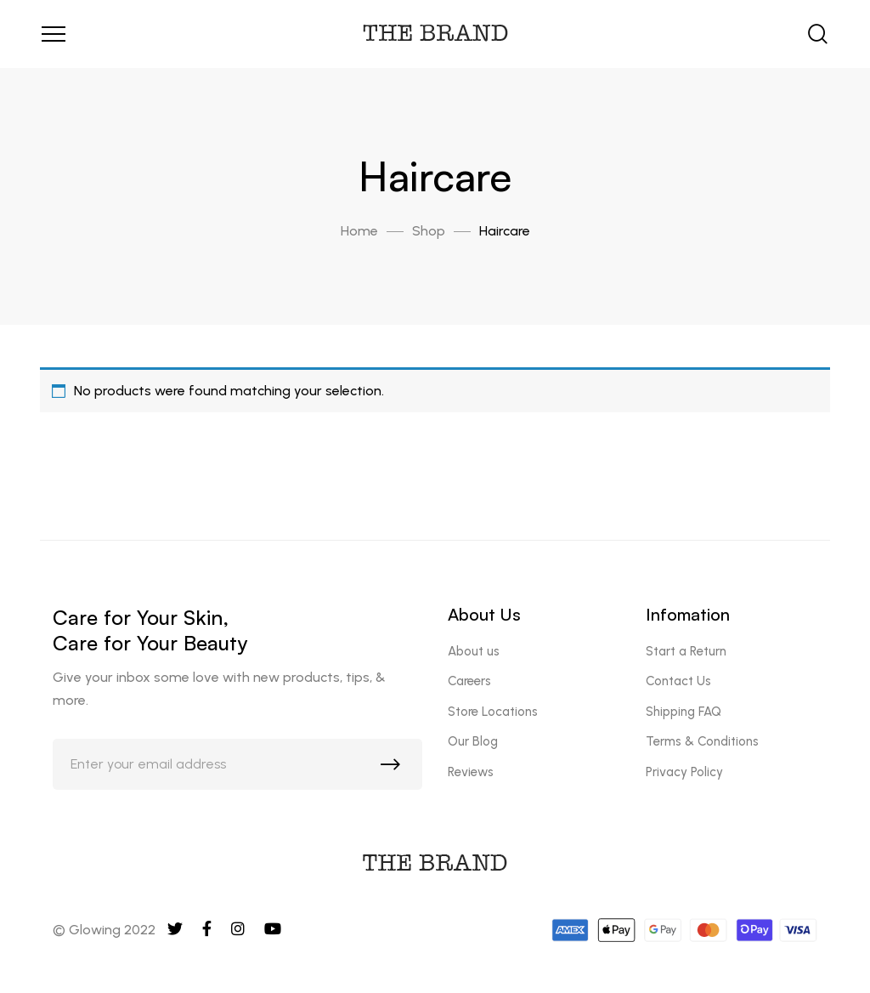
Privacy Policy (684, 772)
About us (474, 651)
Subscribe (394, 768)
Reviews (471, 772)
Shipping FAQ (683, 711)
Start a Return (686, 651)
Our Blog (473, 741)
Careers (469, 681)
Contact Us (678, 681)
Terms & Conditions (702, 741)
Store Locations (493, 711)
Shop (428, 231)
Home (359, 231)
